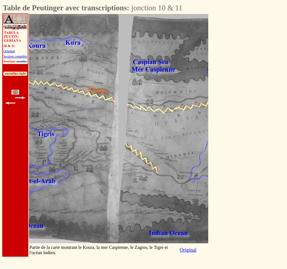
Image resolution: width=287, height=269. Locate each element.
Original (9, 51)
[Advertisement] (239, 98)
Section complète (15, 56)
